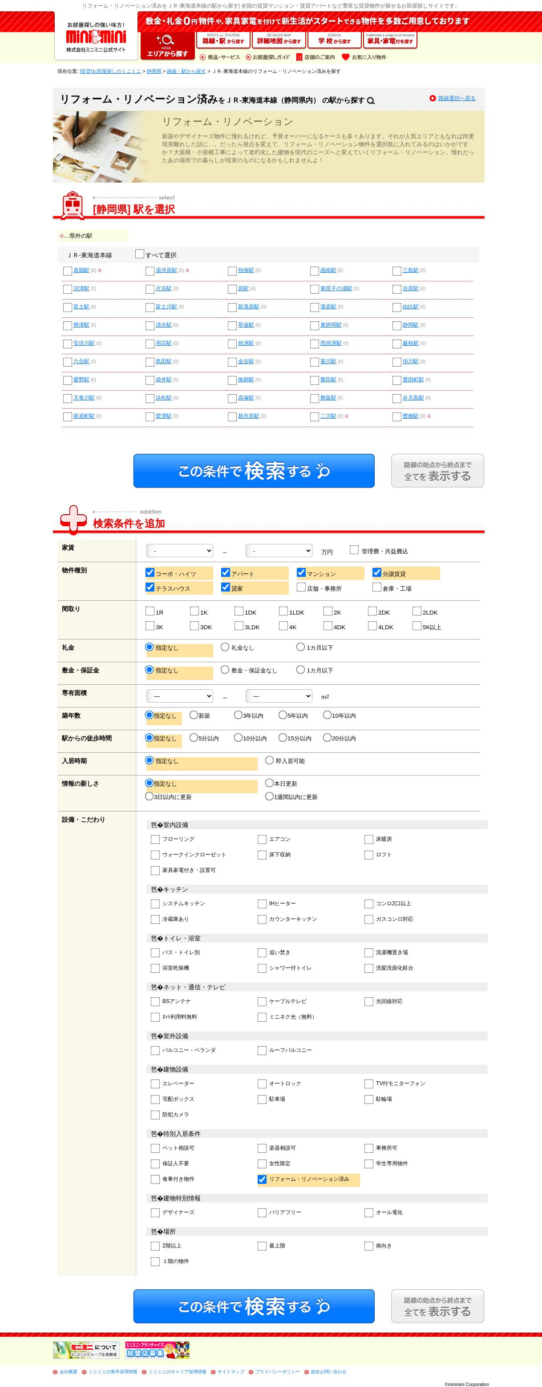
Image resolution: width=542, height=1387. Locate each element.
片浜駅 (164, 289)
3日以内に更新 (169, 796)
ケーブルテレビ (282, 1002)
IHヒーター (277, 904)
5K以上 (427, 626)
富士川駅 (166, 307)
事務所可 (380, 1148)
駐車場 (271, 1099)
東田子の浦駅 (336, 289)
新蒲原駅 (248, 307)
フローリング (172, 839)
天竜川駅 (84, 398)
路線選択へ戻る (457, 98)
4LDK (381, 626)
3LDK (247, 626)
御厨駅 (246, 380)
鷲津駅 (164, 416)
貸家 (232, 587)
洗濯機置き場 (386, 953)
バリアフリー (279, 1213)
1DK (245, 611)
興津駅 (81, 325)
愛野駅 (81, 380)
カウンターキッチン (287, 919)
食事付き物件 (172, 1179)
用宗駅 (164, 343)
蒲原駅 (328, 307)
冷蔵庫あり (170, 919)
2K (332, 611)
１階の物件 (170, 1262)
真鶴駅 (81, 270)
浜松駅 (164, 398)
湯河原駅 (166, 270)
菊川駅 (328, 361)
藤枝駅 (411, 343)
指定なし (162, 647)
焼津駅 (246, 343)
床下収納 (274, 855)
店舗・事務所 (320, 587)
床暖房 (378, 839)
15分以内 (295, 738)
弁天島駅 (413, 398)
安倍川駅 (84, 343)
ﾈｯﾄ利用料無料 (174, 1017)
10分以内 (251, 738)
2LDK (425, 611)
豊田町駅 (413, 380)
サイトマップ (231, 1371)
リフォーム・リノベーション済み (303, 1179)
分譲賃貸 (389, 572)
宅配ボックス (172, 1099)
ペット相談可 (172, 1148)
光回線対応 (383, 1002)
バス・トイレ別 (175, 953)
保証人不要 (170, 1164)
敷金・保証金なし (250, 670)
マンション (317, 572)
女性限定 (274, 1164)
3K (154, 626)
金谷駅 (246, 361)
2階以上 (166, 1246)
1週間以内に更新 (292, 796)
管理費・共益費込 (379, 550)
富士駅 (81, 307)
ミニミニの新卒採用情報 (113, 1371)
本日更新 (282, 783)
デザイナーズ (172, 1213)
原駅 (243, 289)
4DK (334, 626)
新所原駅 (248, 416)
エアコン (274, 839)
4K (288, 626)
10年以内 (340, 715)
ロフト (378, 855)
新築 (200, 715)
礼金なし (238, 647)
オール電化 (383, 1213)
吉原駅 (411, 289)
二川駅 (328, 416)
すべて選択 (156, 255)
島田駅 (164, 361)
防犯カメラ (170, 1115)
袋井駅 (164, 380)
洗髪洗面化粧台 (388, 968)
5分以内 (205, 738)
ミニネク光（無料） (287, 1017)
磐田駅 (328, 380)
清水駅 (164, 325)
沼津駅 (81, 289)
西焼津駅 (331, 343)
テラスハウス (168, 587)
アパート (238, 572)
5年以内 (294, 715)
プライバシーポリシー (277, 1371)
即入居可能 (286, 760)
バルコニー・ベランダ (183, 1050)
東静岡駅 (331, 325)
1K (199, 611)
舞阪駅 (328, 398)
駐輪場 (378, 1099)
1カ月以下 (315, 647)
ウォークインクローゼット (189, 855)
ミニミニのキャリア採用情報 (177, 1371)
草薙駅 (246, 325)
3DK (201, 626)
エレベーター (172, 1084)
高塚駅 (246, 398)
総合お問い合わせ (329, 1371)
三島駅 (411, 270)
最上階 (271, 1246)
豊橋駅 (411, 416)
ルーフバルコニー (285, 1050)
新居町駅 (84, 416)
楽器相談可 (277, 1148)
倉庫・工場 (392, 587)
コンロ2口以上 (387, 904)
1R (154, 611)
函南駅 (328, 270)
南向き (378, 1246)
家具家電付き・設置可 (183, 870)
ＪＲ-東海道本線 (89, 255)
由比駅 (411, 307)
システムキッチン (178, 904)
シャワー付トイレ (285, 968)
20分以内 (340, 738)
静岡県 (154, 71)
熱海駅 (246, 270)
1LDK (292, 611)
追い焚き (274, 953)
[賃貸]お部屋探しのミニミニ (110, 71)
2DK (379, 611)
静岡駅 (411, 325)
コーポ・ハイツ (171, 572)
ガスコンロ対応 (388, 919)
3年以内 (249, 715)
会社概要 (68, 1371)
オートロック (279, 1084)
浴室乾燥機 (170, 968)
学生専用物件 (386, 1164)
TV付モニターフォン (394, 1084)
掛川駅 (411, 361)
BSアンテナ (171, 1002)
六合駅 (81, 361)
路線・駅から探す (186, 71)
